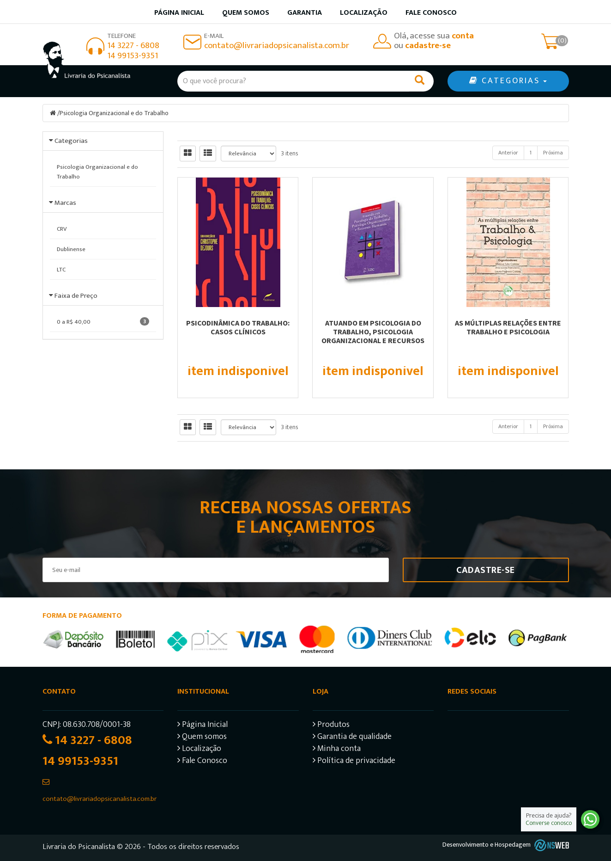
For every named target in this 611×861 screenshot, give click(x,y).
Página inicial (179, 12)
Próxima (553, 152)
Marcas (65, 203)
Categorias (71, 141)
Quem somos (245, 12)
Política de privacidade (354, 762)
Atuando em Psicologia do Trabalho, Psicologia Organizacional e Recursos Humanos (372, 336)
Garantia (304, 12)
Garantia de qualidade (352, 738)
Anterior (508, 152)
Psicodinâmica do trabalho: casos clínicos (238, 327)
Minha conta (337, 750)
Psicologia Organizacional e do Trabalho (114, 113)
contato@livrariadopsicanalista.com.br (276, 45)
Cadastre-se (485, 570)
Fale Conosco (431, 12)
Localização (363, 12)
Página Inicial (202, 726)
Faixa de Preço (75, 295)
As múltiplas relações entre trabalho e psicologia (508, 327)
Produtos (331, 726)
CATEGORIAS (508, 81)
